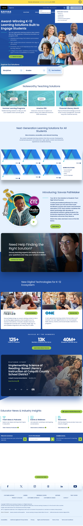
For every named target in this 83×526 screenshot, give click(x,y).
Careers (25, 496)
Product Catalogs (17, 498)
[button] (9, 390)
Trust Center (73, 496)
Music (65, 171)
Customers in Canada (49, 498)
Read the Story (13, 382)
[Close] (80, 2)
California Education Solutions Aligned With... (60, 513)
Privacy (32, 520)
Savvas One (67, 170)
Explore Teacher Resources (71, 412)
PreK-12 (4, 6)
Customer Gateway (9, 496)
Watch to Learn (16, 55)
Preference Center (41, 496)
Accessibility (4, 520)
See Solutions (55, 68)
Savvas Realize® (68, 168)
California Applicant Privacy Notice (19, 520)
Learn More (55, 224)
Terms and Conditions (67, 520)
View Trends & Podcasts (11, 428)
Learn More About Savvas (41, 349)
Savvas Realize (31, 311)
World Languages (68, 173)
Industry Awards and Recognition (17, 513)
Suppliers (57, 496)
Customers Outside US (33, 498)
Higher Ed (11, 6)
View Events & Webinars (38, 428)
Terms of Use (55, 520)
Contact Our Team (16, 257)
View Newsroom (63, 428)
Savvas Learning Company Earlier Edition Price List (37, 513)
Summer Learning (45, 2)
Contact (76, 10)
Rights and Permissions (43, 520)
